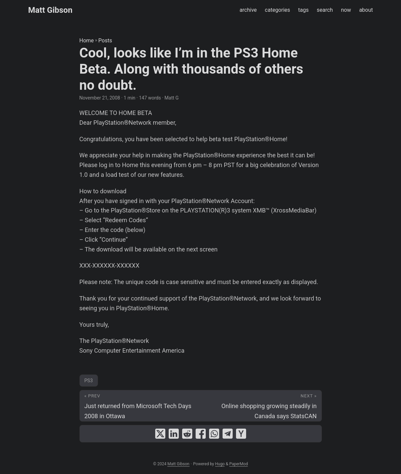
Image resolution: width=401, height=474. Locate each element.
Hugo (220, 464)
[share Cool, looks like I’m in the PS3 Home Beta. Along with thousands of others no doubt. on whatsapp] (214, 434)
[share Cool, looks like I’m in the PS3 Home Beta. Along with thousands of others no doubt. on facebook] (201, 434)
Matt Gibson (50, 10)
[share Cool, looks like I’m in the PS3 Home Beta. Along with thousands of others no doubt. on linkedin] (174, 434)
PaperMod (238, 464)
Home (86, 40)
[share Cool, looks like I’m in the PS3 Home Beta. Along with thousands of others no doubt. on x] (160, 434)
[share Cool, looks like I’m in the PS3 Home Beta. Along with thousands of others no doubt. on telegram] (228, 434)
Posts (105, 40)
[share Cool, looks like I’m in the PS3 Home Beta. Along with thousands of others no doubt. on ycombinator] (241, 434)
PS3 (89, 380)
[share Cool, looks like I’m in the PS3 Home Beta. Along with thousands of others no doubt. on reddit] (187, 434)
